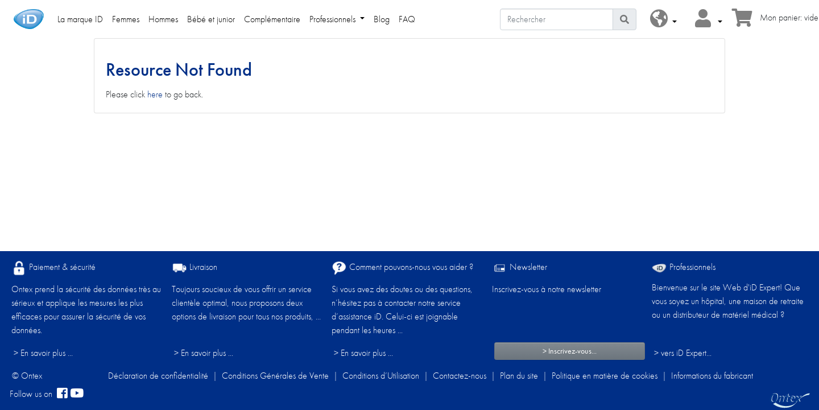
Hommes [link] (163, 19)
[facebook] (62, 394)
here (155, 94)
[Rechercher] (556, 19)
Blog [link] (382, 19)
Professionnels (683, 267)
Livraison (194, 268)
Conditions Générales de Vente (275, 376)
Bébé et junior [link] (211, 19)
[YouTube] (77, 394)
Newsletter (519, 268)
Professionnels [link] (333, 19)
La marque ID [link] (80, 19)
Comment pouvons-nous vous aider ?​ (402, 268)
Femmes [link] (125, 19)
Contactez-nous (459, 376)
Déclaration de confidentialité (158, 376)
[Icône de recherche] (624, 19)
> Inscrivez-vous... (570, 351)
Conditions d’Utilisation (380, 376)
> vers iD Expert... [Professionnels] (683, 353)
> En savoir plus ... (43, 353)
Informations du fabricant (712, 376)
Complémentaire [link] (272, 19)
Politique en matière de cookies (604, 376)
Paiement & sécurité (53, 268)
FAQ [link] (407, 19)
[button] (663, 19)
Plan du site (519, 376)
